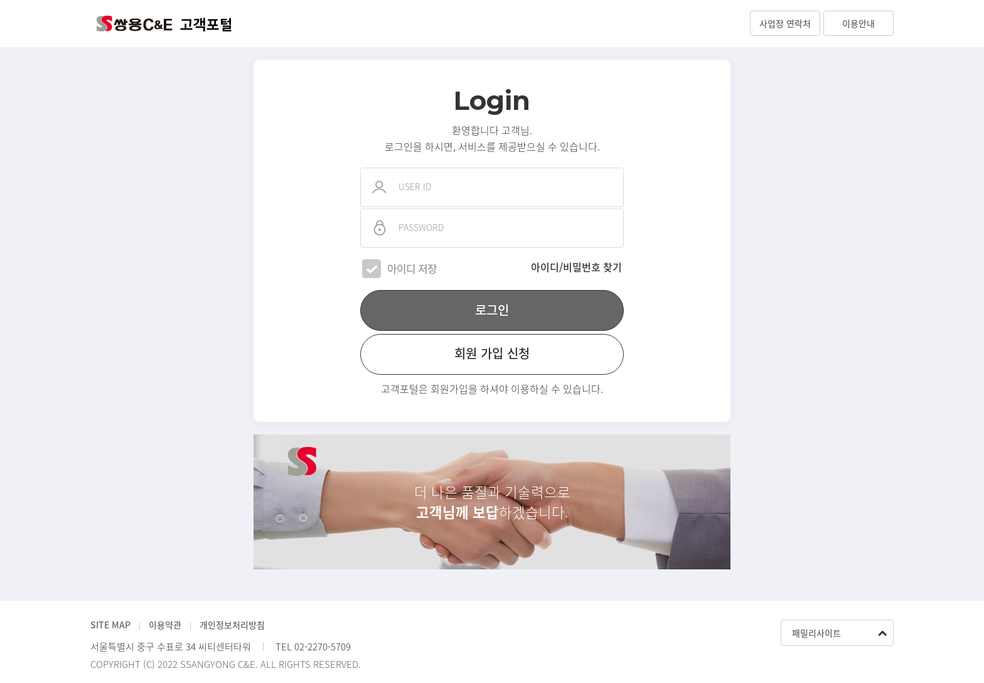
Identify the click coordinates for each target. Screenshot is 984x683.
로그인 (492, 310)
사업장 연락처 (785, 23)
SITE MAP (110, 624)
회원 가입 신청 (492, 353)
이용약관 (165, 624)
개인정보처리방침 (232, 624)
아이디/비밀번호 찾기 (576, 266)
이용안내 (858, 23)
